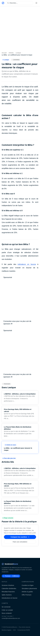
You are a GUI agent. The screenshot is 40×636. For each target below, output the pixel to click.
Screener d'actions (8, 585)
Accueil (4, 53)
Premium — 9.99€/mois (11, 576)
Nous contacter (7, 613)
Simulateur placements (29, 588)
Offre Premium (26, 595)
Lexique (18, 53)
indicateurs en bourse (27, 264)
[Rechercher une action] (19, 3)
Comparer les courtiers (20, 537)
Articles (11, 53)
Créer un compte (7, 610)
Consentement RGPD (23, 630)
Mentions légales (6, 630)
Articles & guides (27, 592)
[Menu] (36, 3)
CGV (14, 630)
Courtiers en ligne (27, 585)
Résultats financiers (8, 592)
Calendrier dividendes (9, 588)
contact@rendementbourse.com (11, 618)
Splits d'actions (7, 595)
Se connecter (6, 607)
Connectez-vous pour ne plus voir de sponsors (17, 322)
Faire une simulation (20, 542)
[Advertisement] (20, 29)
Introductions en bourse (9, 598)
